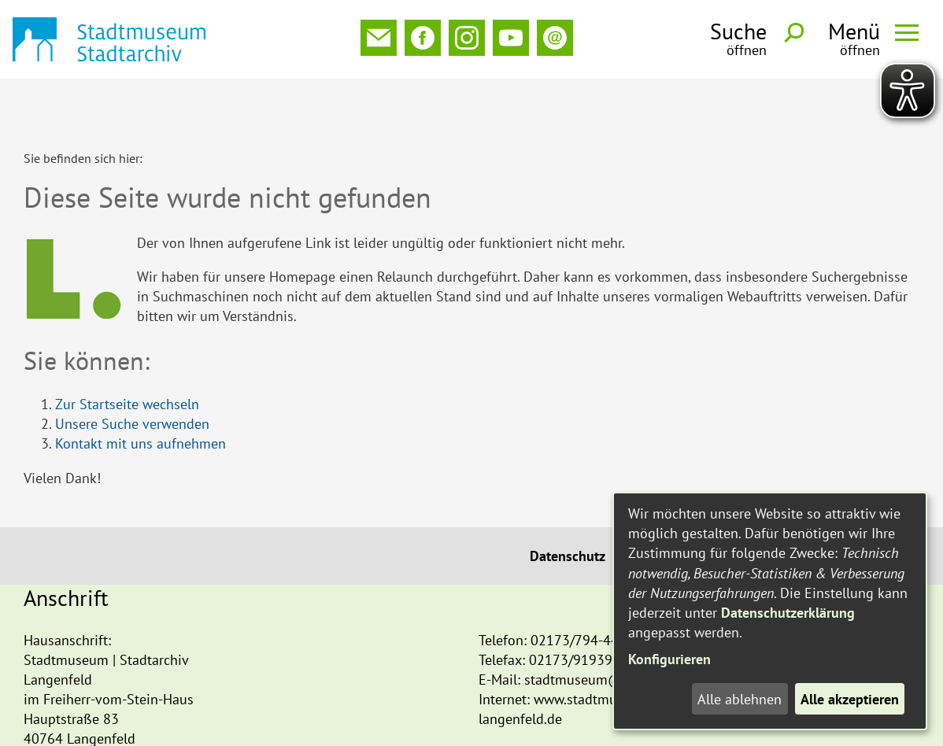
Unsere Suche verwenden (132, 372)
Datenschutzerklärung (788, 613)
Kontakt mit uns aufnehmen (140, 391)
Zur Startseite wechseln (127, 352)
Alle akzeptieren (850, 699)
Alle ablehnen (739, 699)
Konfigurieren (669, 659)
